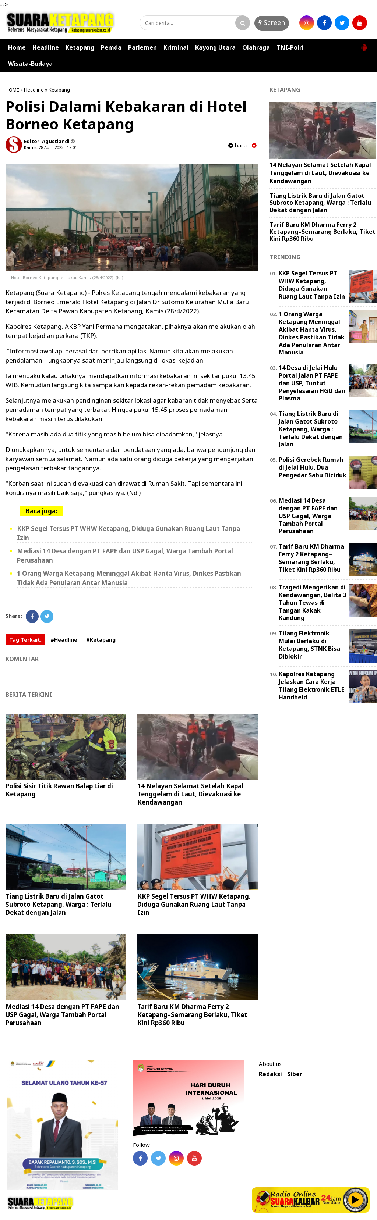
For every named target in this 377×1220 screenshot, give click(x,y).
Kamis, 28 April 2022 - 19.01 (50, 147)
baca (237, 145)
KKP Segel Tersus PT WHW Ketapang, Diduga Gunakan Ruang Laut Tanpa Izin (194, 904)
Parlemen (142, 47)
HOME (12, 89)
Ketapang (80, 47)
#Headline (63, 639)
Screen (271, 22)
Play (355, 1199)
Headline (45, 47)
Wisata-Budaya (30, 64)
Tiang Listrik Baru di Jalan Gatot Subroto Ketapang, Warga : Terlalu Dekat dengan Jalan (59, 904)
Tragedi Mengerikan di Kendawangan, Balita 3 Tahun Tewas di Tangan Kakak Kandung (312, 602)
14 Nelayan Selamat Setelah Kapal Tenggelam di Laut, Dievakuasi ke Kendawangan (190, 794)
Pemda (111, 47)
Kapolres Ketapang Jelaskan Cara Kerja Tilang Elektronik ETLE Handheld (311, 685)
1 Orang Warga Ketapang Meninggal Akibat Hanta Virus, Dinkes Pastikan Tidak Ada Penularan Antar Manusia (312, 333)
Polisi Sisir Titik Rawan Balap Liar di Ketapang (59, 790)
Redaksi (270, 1074)
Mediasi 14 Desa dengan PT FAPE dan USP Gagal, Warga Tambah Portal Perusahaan (62, 1014)
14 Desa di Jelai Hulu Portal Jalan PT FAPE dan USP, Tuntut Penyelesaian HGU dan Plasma (312, 383)
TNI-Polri (290, 47)
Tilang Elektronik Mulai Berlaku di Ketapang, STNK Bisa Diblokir (309, 644)
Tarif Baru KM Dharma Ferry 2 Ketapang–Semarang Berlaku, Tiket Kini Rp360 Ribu (192, 1014)
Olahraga (256, 47)
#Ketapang (101, 639)
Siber (294, 1074)
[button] (364, 44)
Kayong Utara (215, 47)
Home (17, 47)
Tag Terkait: (25, 639)
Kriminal (175, 47)
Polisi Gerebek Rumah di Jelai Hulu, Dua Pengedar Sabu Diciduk (312, 467)
